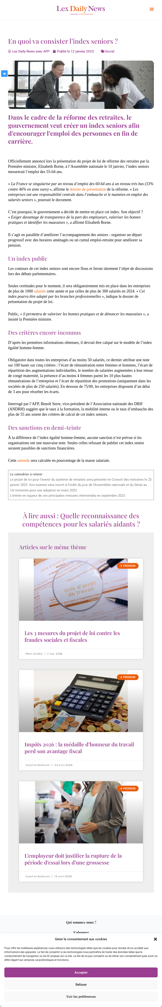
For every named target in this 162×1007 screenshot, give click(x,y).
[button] (155, 939)
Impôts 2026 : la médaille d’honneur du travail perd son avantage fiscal (79, 747)
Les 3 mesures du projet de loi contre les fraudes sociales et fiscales (72, 636)
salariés (40, 291)
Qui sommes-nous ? (81, 922)
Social (109, 51)
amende (24, 460)
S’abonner (81, 932)
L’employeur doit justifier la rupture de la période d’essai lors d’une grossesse (73, 859)
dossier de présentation (88, 189)
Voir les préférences (81, 997)
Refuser (81, 985)
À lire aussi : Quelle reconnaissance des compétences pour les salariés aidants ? (81, 519)
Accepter (81, 973)
